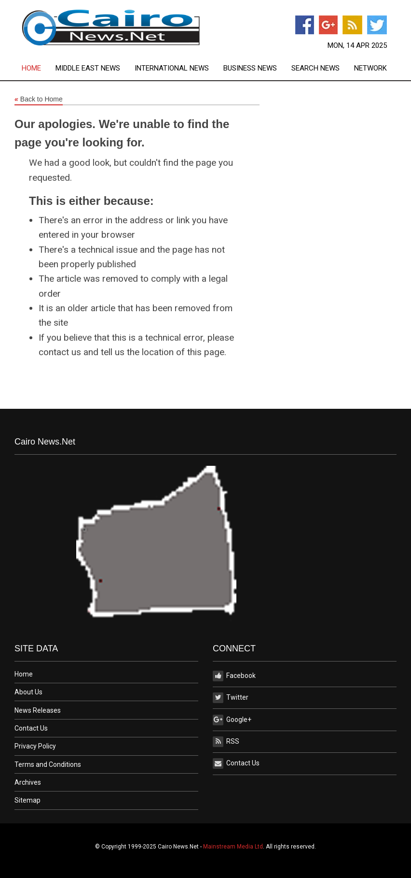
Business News (250, 68)
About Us (28, 692)
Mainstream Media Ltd (233, 846)
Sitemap (27, 800)
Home (31, 68)
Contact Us (31, 728)
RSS (226, 741)
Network (370, 68)
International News (172, 68)
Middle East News (87, 68)
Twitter (230, 697)
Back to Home (38, 99)
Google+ (232, 720)
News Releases (37, 710)
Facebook (234, 676)
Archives (27, 782)
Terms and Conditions (47, 764)
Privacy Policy (35, 746)
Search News (315, 68)
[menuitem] (38, 68)
